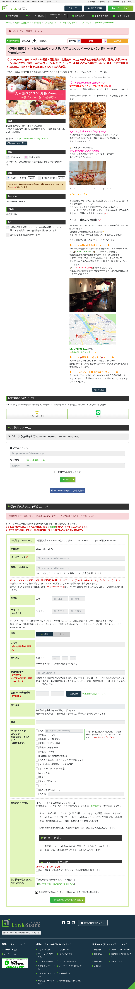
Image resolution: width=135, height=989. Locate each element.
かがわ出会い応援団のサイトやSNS (56, 765)
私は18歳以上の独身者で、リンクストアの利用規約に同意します (70, 871)
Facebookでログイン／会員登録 (67, 492)
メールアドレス (19, 449)
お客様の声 (78, 17)
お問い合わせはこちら (65, 923)
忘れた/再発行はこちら (35, 461)
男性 (46, 635)
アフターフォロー (122, 17)
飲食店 (42, 778)
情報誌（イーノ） (47, 736)
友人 (41, 732)
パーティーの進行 (35, 17)
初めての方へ (13, 17)
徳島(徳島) (14, 42)
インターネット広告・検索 (52, 770)
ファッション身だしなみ (46, 947)
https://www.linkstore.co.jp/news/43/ (33, 140)
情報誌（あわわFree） (50, 749)
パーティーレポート (57, 17)
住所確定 (74, 695)
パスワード (16, 461)
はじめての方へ (44, 941)
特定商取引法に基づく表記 (121, 947)
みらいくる (44, 774)
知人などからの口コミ (49, 791)
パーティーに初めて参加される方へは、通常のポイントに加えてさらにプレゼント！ (35, 187)
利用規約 (95, 807)
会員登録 (51, 528)
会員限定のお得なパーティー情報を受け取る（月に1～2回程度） (69, 893)
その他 (42, 795)
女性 (62, 635)
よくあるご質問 (100, 17)
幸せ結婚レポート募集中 (46, 973)
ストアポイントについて (46, 966)
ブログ (42, 787)
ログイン (73, 8)
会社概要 (91, 2)
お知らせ (98, 957)
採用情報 (101, 2)
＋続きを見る (99, 391)
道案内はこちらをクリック (83, 353)
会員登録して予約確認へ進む (67, 901)
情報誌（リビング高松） (50, 744)
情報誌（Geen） (47, 753)
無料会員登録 (95, 8)
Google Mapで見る (17, 144)
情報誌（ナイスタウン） (50, 740)
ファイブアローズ (47, 782)
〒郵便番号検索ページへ (94, 695)
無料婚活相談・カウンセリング (72, 972)
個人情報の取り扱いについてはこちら (56, 885)
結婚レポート (65, 965)
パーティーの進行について (70, 957)
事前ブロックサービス (46, 958)
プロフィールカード (67, 953)
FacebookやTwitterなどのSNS (53, 757)
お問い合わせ (113, 2)
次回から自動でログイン (69, 473)
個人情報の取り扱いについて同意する (57, 881)
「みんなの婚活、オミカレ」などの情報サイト (61, 761)
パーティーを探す (120, 8)
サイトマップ (127, 2)
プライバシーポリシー (120, 941)
